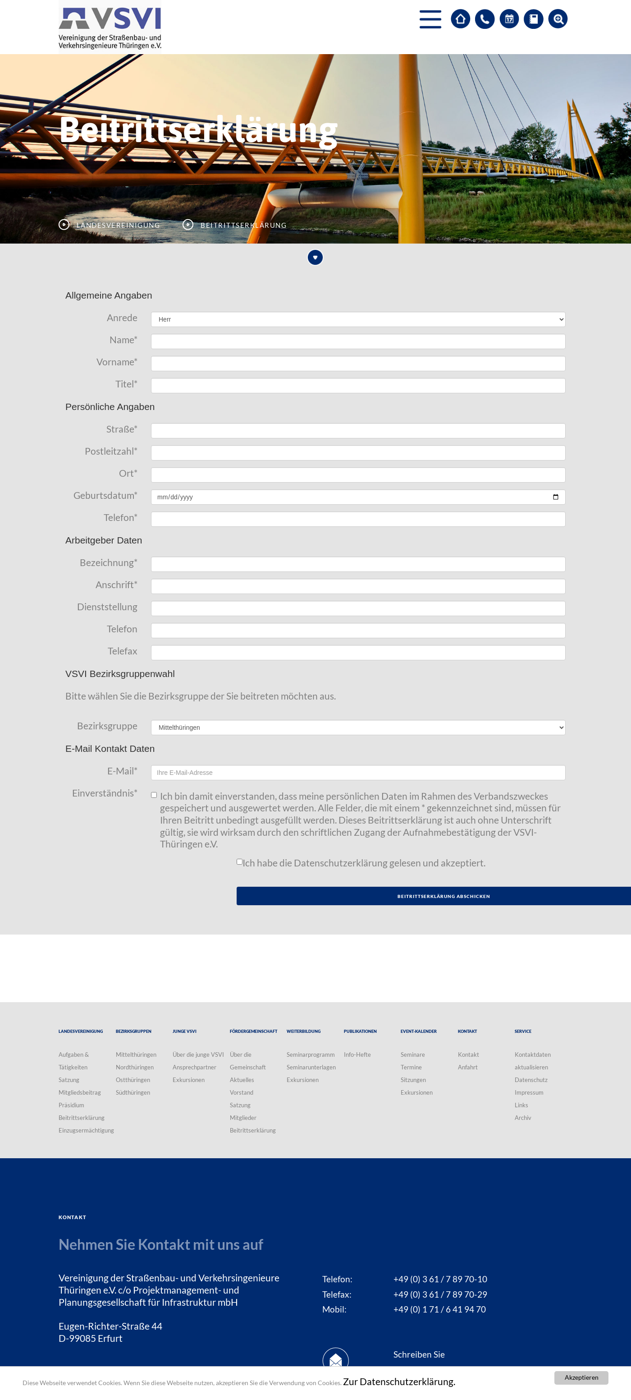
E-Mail (122, 771)
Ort (128, 473)
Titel (126, 384)
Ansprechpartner (194, 1067)
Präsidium (71, 1105)
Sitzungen (413, 1079)
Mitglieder (243, 1117)
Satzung (69, 1079)
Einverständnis (104, 793)
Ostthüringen (133, 1079)
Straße (121, 429)
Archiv (523, 1117)
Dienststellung (107, 606)
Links (521, 1105)
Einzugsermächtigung (86, 1130)
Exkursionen (189, 1079)
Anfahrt (468, 1067)
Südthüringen (133, 1092)
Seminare (413, 1054)
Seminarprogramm (311, 1054)
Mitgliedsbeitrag (80, 1092)
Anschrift (116, 584)
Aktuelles (242, 1079)
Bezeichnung (108, 562)
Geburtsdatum (105, 495)
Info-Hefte (357, 1054)
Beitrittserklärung (82, 1117)
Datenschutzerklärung (341, 863)
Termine (411, 1067)
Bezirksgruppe (107, 726)
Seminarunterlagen (311, 1067)
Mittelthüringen (136, 1054)
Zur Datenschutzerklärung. (399, 1381)
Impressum (529, 1092)
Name (123, 339)
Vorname (116, 362)
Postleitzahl (111, 451)
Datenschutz (531, 1079)
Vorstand (241, 1092)
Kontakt (468, 1054)
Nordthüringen (135, 1067)
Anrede (122, 317)
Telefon (120, 517)
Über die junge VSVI (198, 1054)
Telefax (122, 651)
